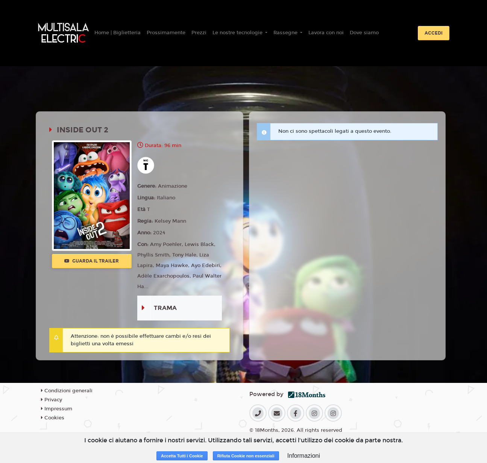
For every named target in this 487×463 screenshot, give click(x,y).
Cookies (52, 418)
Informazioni (303, 455)
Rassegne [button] (286, 33)
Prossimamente (166, 33)
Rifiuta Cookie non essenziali (246, 456)
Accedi (434, 33)
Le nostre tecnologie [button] (238, 33)
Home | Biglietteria (117, 33)
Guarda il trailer (91, 261)
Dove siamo (364, 33)
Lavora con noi (326, 33)
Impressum (56, 409)
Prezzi (198, 33)
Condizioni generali (67, 391)
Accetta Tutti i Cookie (182, 456)
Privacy (51, 400)
